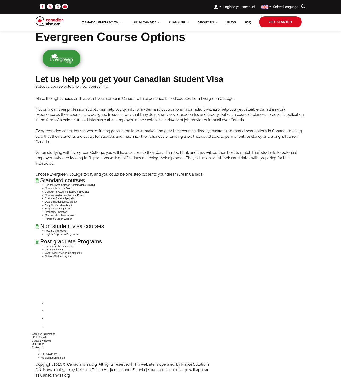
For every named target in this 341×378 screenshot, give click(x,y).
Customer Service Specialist (60, 198)
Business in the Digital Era (59, 246)
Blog (231, 22)
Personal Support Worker (58, 219)
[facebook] (42, 6)
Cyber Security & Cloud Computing (63, 253)
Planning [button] (179, 22)
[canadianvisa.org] (49, 21)
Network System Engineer (58, 256)
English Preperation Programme (62, 234)
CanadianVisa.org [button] (41, 340)
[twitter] (50, 6)
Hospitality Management (57, 208)
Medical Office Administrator (59, 215)
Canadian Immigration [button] (43, 334)
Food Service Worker (56, 230)
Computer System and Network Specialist (67, 192)
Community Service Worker (59, 188)
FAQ (248, 22)
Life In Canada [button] (145, 22)
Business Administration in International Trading (70, 185)
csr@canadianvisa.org (53, 357)
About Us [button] (207, 22)
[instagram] (58, 6)
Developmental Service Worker (61, 201)
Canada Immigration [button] (102, 22)
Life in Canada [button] (39, 337)
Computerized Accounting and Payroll (65, 195)
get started (280, 22)
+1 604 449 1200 (50, 354)
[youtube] (65, 6)
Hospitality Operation (56, 212)
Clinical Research (54, 249)
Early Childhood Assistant (58, 205)
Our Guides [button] (38, 344)
